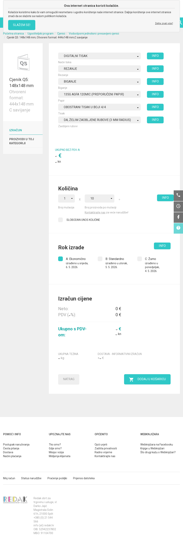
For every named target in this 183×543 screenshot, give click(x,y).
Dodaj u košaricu (147, 379)
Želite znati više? (164, 23)
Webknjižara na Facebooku (156, 444)
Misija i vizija (56, 452)
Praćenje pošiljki (57, 478)
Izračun (15, 130)
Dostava (8, 452)
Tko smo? (55, 444)
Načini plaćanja (12, 456)
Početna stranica (13, 33)
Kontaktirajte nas (95, 212)
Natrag (68, 379)
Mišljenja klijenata (59, 456)
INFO (155, 56)
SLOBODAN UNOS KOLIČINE (83, 219)
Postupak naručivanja (16, 444)
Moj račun (9, 478)
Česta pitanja (11, 448)
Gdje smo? (55, 448)
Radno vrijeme (103, 452)
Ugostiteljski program (41, 33)
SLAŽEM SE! (21, 25)
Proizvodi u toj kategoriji (21, 141)
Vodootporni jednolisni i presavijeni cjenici (94, 33)
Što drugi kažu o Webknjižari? (158, 452)
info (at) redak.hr (44, 525)
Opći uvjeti (101, 444)
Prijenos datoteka (84, 478)
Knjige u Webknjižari (152, 448)
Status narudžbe (31, 478)
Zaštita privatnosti (106, 448)
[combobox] (99, 56)
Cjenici (61, 33)
